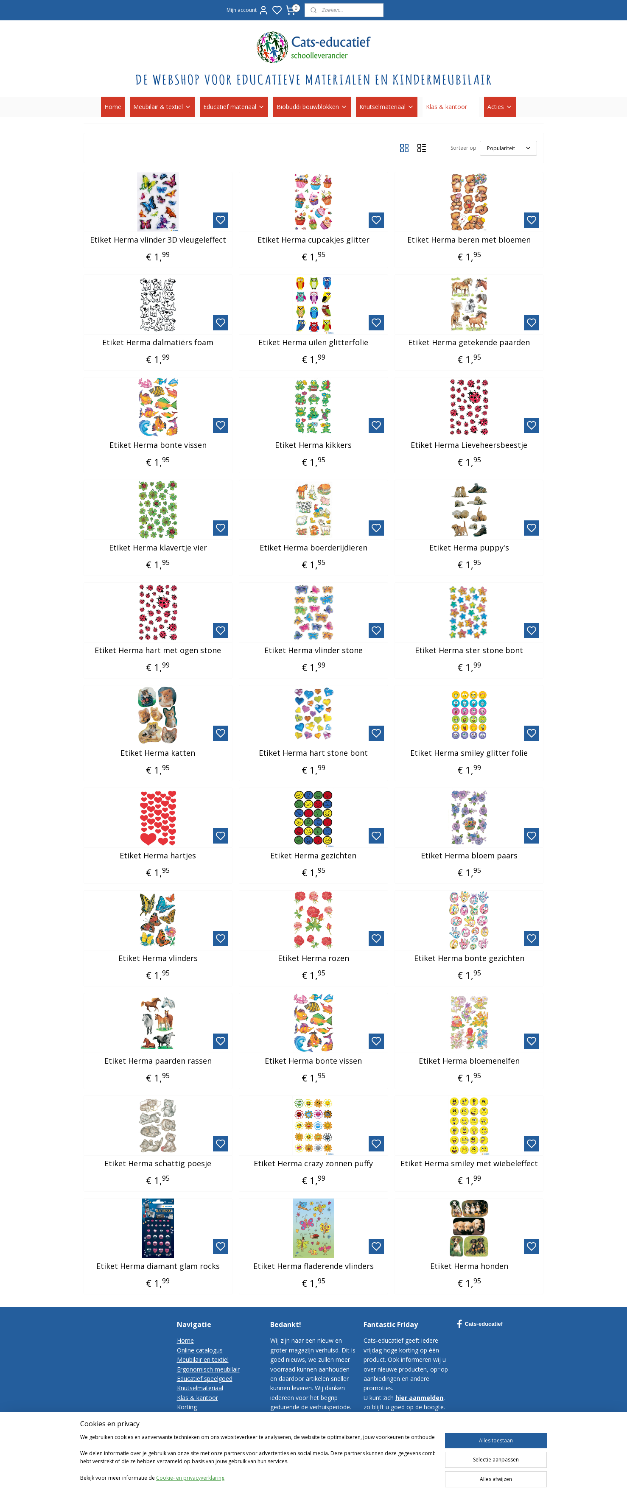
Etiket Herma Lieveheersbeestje (469, 445)
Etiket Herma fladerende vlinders (313, 1266)
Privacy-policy (195, 1435)
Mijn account (248, 10)
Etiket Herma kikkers (313, 445)
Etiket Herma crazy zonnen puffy (313, 1163)
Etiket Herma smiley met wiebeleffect (469, 1163)
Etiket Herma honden (469, 1266)
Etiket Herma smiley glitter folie (469, 753)
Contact (188, 1417)
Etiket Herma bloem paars (469, 856)
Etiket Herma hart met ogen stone (158, 650)
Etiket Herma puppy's (469, 548)
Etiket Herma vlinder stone (313, 650)
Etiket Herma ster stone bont (469, 650)
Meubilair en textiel (203, 1359)
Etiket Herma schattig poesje (157, 1163)
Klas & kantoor (451, 107)
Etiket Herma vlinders (158, 958)
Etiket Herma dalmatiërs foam (157, 342)
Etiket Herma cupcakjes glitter (313, 240)
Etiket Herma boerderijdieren (313, 548)
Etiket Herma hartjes (158, 856)
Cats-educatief (480, 1324)
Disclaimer (191, 1445)
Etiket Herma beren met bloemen (469, 240)
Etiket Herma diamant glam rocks (158, 1266)
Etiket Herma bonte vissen (158, 445)
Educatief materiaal (234, 107)
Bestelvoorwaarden (204, 1426)
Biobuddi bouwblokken (312, 107)
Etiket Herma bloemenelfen (469, 1061)
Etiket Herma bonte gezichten (469, 958)
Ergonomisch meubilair (208, 1369)
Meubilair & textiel (162, 107)
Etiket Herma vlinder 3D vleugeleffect (158, 240)
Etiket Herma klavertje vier (158, 548)
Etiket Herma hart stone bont (313, 753)
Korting (187, 1407)
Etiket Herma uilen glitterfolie (313, 342)
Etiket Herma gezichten (313, 856)
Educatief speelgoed (204, 1379)
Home (112, 107)
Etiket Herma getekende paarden (469, 342)
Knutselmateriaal (386, 107)
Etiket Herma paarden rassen (158, 1061)
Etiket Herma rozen (313, 958)
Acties (499, 107)
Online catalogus (200, 1350)
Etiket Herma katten (157, 753)
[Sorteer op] (508, 148)
